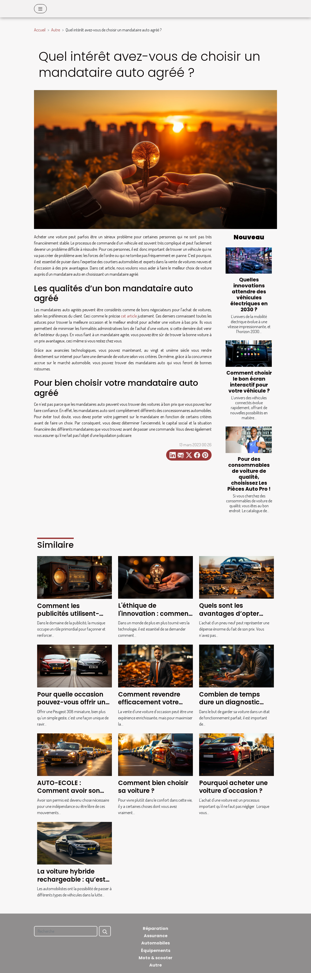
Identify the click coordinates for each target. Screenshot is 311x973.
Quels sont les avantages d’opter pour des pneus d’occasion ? (229, 617)
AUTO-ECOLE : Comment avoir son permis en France (68, 791)
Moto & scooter (155, 958)
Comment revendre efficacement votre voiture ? (149, 702)
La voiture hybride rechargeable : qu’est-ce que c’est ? (73, 879)
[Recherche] (65, 931)
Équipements (155, 951)
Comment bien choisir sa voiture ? (153, 787)
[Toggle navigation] (40, 8)
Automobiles (155, 943)
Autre (55, 29)
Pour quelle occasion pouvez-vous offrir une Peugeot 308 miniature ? (73, 706)
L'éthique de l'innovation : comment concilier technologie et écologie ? (155, 617)
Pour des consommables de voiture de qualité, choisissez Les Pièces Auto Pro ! (249, 474)
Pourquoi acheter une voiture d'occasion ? (233, 787)
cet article (129, 316)
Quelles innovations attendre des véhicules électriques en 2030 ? (249, 294)
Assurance (155, 936)
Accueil (39, 29)
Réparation (155, 928)
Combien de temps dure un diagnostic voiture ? (229, 702)
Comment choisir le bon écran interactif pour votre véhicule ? (249, 381)
